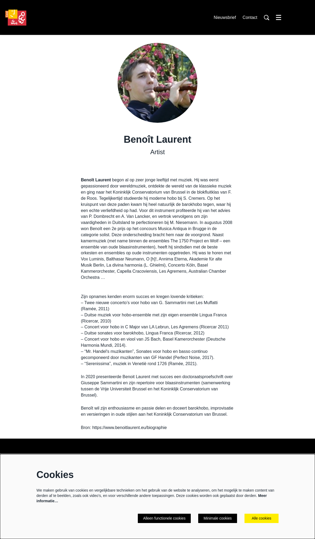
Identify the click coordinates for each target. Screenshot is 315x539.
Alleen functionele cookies (163, 518)
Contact (250, 17)
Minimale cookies (217, 518)
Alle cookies (262, 518)
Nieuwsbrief (225, 17)
